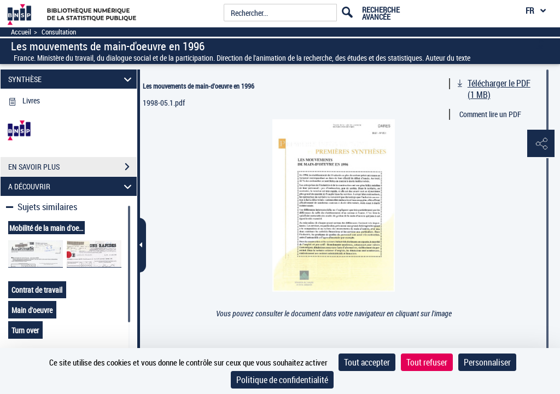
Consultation (59, 32)
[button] (541, 144)
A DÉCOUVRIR (71, 186)
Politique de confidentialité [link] (282, 380)
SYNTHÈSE (71, 79)
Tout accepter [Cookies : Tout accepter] (367, 362)
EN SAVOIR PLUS (72, 167)
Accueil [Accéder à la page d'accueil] (21, 32)
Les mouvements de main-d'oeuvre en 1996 (198, 86)
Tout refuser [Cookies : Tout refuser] (426, 362)
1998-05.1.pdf (164, 102)
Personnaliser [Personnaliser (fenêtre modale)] (487, 362)
